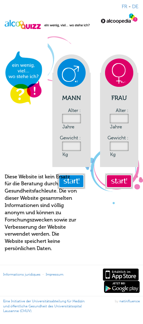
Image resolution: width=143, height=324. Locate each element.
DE (135, 6)
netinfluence (129, 301)
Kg (65, 154)
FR (124, 6)
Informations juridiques (21, 274)
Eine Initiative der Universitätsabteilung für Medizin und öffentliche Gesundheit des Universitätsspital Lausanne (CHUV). (44, 306)
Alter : (74, 110)
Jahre (68, 127)
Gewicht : (70, 138)
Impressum (54, 274)
